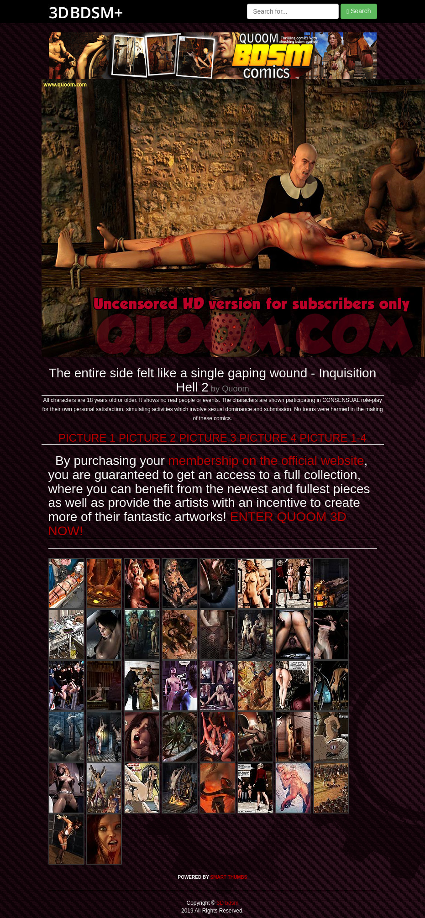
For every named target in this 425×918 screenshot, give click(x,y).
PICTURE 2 (147, 438)
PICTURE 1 (86, 438)
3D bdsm (227, 903)
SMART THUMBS (228, 877)
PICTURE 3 (207, 438)
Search (358, 11)
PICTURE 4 (267, 438)
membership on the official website (266, 461)
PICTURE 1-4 (333, 438)
